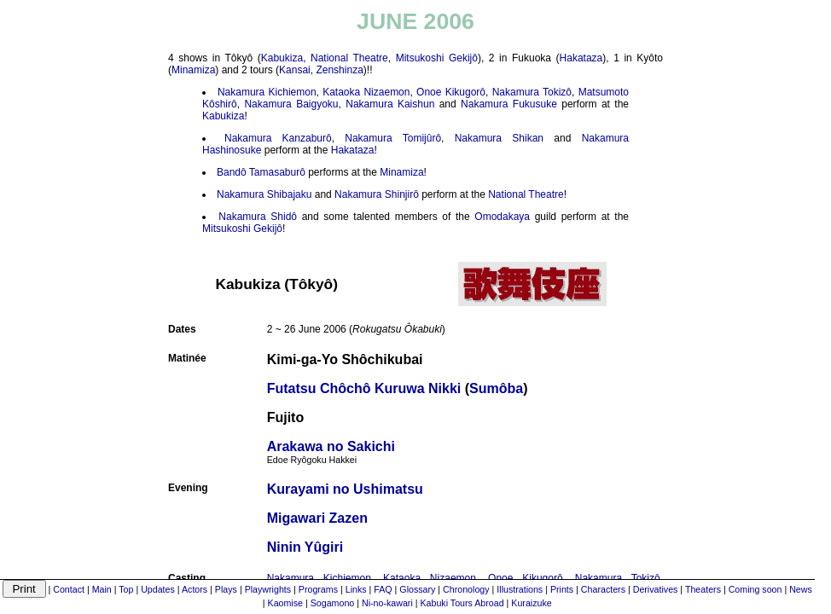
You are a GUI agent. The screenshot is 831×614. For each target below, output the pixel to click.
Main (102, 589)
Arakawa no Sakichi (331, 452)
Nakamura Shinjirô (376, 194)
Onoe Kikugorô (450, 92)
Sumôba (496, 388)
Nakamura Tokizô (532, 92)
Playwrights (268, 589)
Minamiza (193, 70)
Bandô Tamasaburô (261, 172)
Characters (603, 589)
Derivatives (655, 589)
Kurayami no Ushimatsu (345, 489)
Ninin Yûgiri (305, 547)
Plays (226, 589)
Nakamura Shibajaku (264, 194)
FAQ (383, 589)
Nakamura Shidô (257, 217)
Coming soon (755, 589)
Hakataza (581, 58)
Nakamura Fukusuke (509, 104)
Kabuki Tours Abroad (461, 603)
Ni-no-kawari (387, 603)
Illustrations (520, 589)
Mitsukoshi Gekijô (437, 58)
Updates (158, 589)
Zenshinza (339, 70)
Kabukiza (282, 58)
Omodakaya (502, 217)
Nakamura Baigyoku (291, 104)
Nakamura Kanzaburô (278, 138)
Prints (561, 589)
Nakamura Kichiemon (267, 92)
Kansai (295, 70)
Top (126, 589)
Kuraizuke (531, 603)
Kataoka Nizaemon (366, 92)
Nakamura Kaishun (390, 104)
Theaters (703, 589)
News (800, 589)
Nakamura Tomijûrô (393, 138)
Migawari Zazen (317, 518)
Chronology (466, 589)
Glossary (417, 589)
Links (356, 589)
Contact (68, 589)
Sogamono (333, 603)
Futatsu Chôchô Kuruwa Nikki (364, 388)
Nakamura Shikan (499, 138)
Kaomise (285, 603)
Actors (194, 589)
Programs (318, 589)
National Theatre (349, 58)
